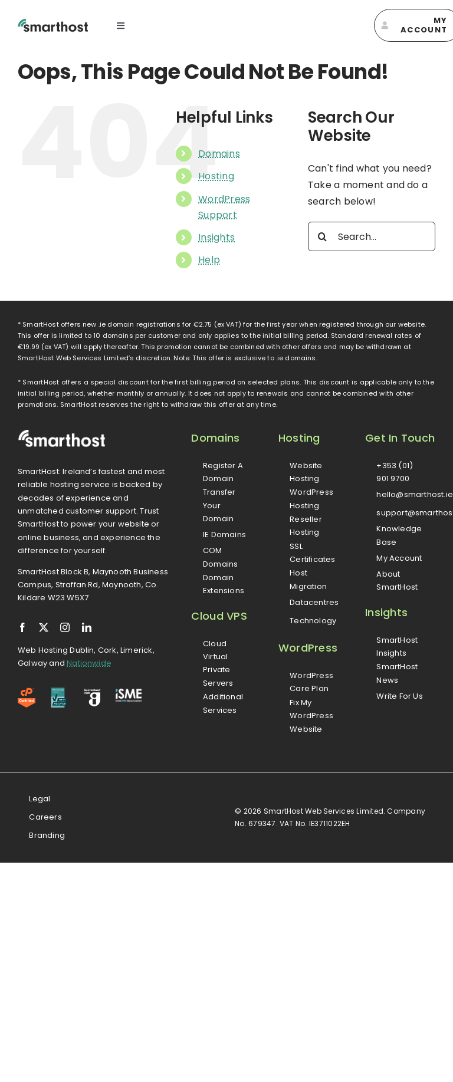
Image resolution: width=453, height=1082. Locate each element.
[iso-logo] (59, 692)
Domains (219, 153)
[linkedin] (86, 627)
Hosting (216, 176)
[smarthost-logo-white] (62, 433)
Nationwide (89, 663)
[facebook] (22, 627)
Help (209, 260)
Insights (216, 237)
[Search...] (371, 236)
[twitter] (43, 627)
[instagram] (65, 627)
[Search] (322, 236)
